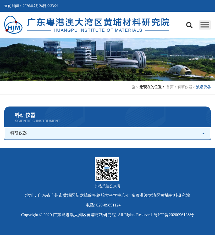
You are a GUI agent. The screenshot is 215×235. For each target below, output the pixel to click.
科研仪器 (185, 87)
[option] (107, 59)
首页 (170, 87)
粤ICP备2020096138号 (174, 214)
